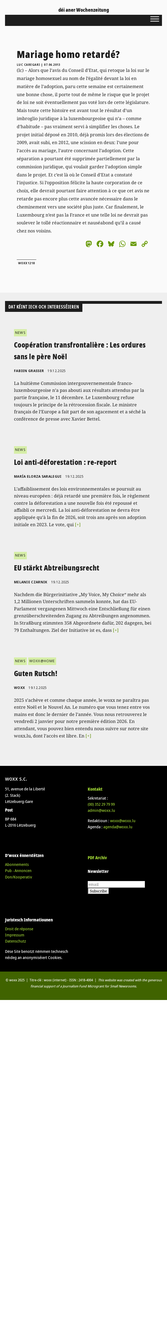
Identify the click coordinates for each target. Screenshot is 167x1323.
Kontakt (95, 789)
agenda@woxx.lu (117, 826)
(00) (101, 804)
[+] (78, 524)
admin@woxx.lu (101, 810)
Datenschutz (15, 941)
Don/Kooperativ (18, 877)
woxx (20, 687)
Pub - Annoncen (18, 870)
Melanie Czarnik (30, 582)
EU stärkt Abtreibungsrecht (56, 568)
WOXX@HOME (42, 661)
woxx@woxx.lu (122, 820)
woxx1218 (26, 263)
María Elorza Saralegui (38, 476)
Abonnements (17, 864)
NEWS (20, 332)
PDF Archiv (97, 858)
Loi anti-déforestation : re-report (65, 462)
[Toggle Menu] (154, 18)
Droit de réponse (19, 928)
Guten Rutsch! (36, 673)
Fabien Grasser (29, 370)
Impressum (14, 935)
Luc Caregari (28, 65)
